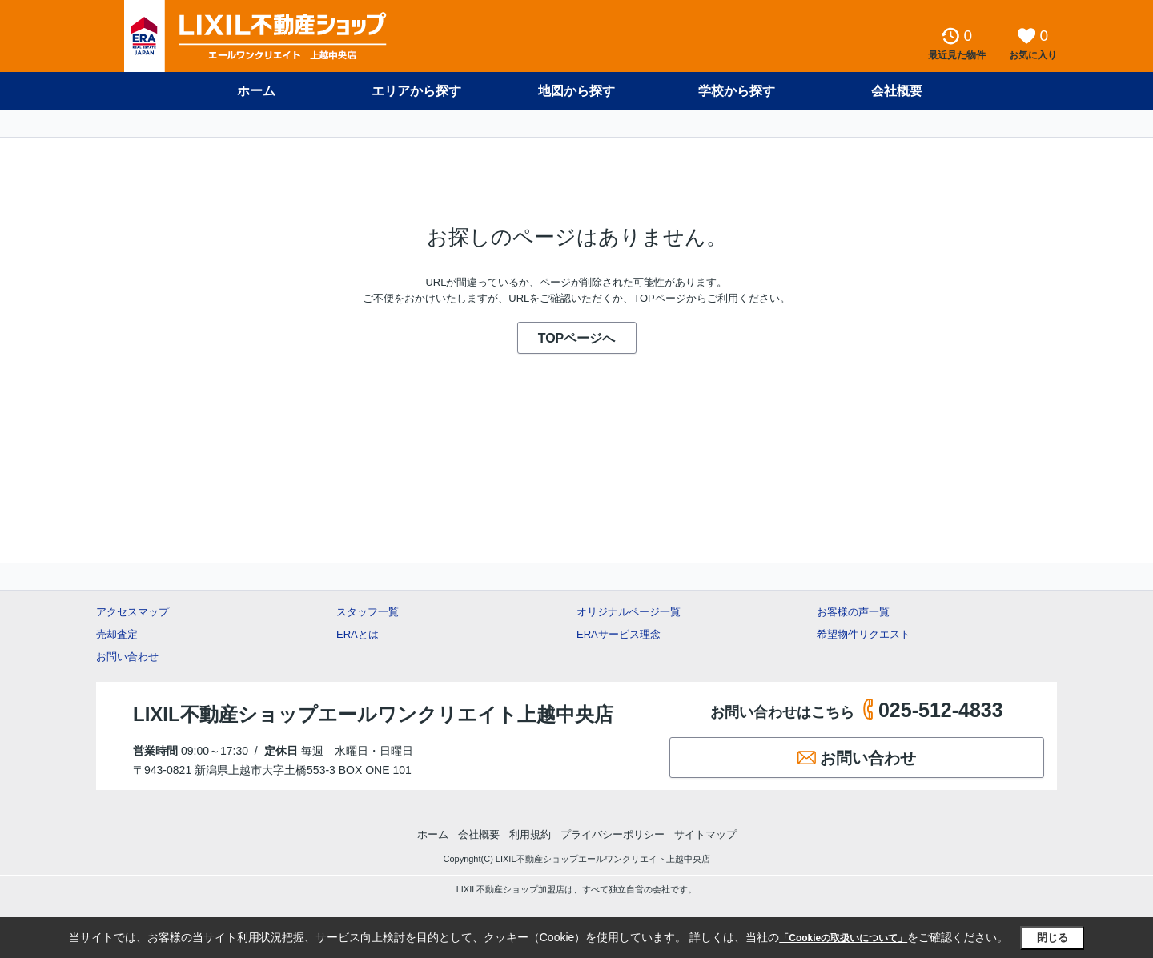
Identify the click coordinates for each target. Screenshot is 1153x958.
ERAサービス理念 (618, 634)
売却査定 (117, 634)
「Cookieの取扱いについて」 (843, 938)
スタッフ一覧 (367, 612)
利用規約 (530, 834)
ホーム (256, 91)
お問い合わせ (127, 657)
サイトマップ (705, 834)
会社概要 (896, 91)
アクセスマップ (132, 612)
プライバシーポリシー (612, 834)
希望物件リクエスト (863, 634)
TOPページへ (577, 338)
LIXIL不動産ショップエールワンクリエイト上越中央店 (373, 714)
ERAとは (357, 634)
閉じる (1052, 938)
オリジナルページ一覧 (628, 612)
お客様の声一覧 (853, 612)
